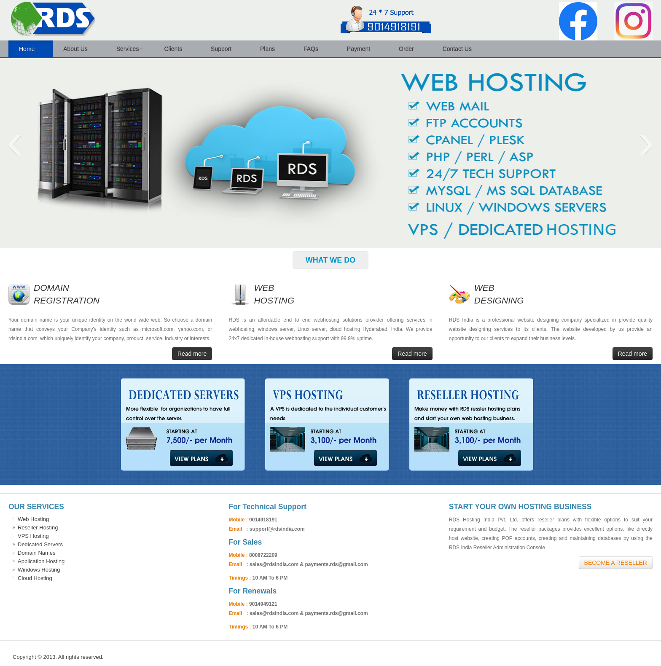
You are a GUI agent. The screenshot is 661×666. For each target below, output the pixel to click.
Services (129, 49)
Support (225, 49)
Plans (271, 49)
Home (30, 49)
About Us (79, 49)
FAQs (315, 49)
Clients (177, 49)
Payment (362, 49)
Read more (192, 353)
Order (410, 49)
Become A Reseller (615, 562)
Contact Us (461, 49)
